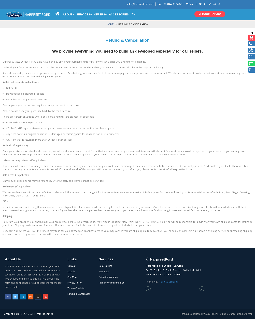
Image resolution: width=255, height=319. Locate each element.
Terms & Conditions (190, 314)
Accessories (119, 14)
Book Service (105, 266)
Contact (71, 266)
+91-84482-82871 (172, 4)
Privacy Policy (75, 282)
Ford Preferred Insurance (111, 282)
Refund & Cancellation (79, 294)
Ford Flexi (104, 271)
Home (110, 24)
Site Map (72, 277)
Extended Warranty (108, 277)
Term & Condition (76, 288)
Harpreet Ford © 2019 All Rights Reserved (28, 313)
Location (72, 271)
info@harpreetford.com (140, 4)
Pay (189, 4)
